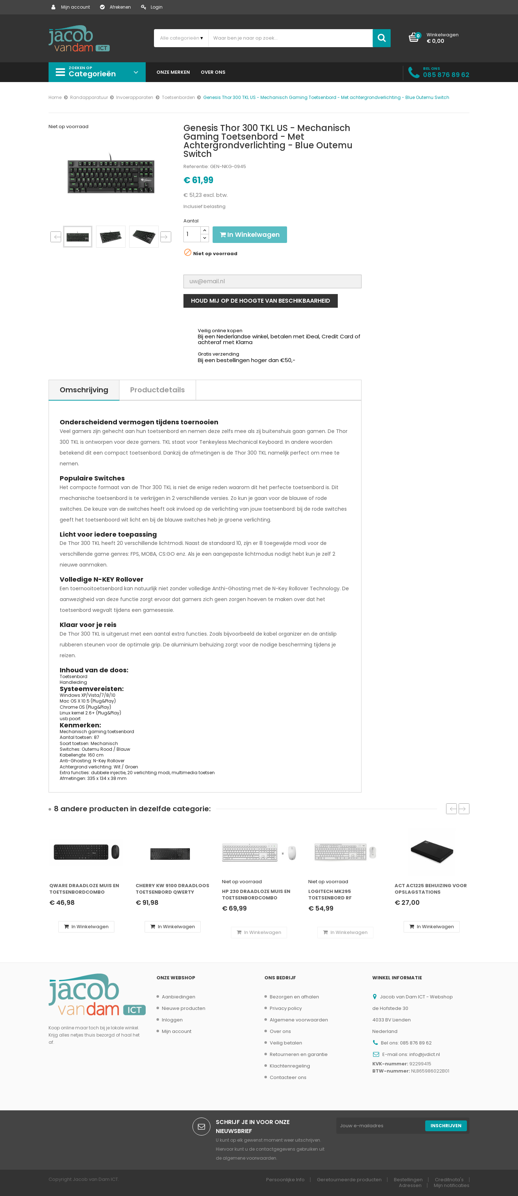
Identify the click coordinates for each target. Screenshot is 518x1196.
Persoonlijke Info (285, 1179)
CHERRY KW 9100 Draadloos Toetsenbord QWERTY (172, 889)
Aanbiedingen (178, 996)
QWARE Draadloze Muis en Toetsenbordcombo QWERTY (84, 889)
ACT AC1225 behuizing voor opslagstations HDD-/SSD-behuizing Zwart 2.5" (432, 889)
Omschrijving (84, 390)
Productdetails (157, 390)
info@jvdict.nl (424, 1054)
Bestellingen (408, 1179)
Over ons (280, 1031)
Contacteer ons (288, 1077)
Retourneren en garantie (299, 1054)
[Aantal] (192, 234)
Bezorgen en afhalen (294, 996)
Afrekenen (115, 7)
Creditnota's (449, 1179)
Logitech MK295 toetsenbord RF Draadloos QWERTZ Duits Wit (343, 895)
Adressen (410, 1185)
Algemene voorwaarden (299, 1019)
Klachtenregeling (290, 1065)
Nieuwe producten (183, 1008)
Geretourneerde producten (349, 1179)
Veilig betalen (286, 1042)
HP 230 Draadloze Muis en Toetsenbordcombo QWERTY (256, 895)
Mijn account (70, 7)
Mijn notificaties (451, 1185)
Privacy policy (286, 1008)
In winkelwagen (250, 234)
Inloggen (172, 1019)
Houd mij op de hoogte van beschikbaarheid (260, 301)
